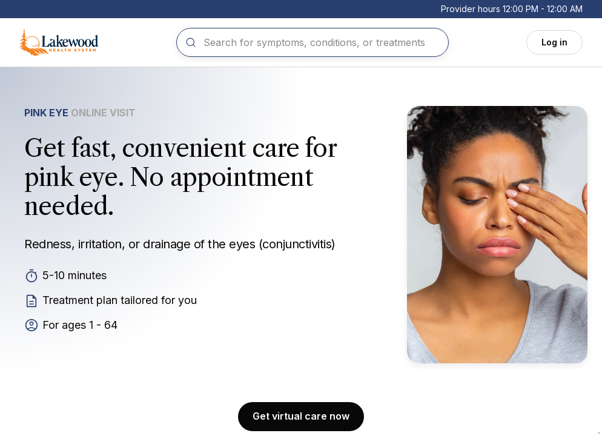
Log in (554, 42)
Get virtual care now (301, 416)
